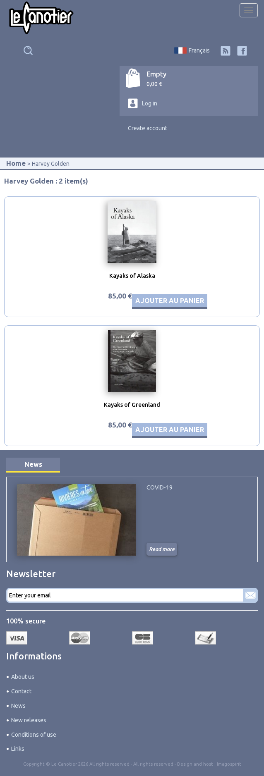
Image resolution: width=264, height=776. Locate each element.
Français (199, 50)
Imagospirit (229, 764)
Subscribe (250, 595)
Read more (162, 549)
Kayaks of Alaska (132, 275)
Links (17, 748)
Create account (147, 128)
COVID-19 (159, 487)
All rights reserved (153, 764)
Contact (21, 691)
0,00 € (154, 84)
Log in (149, 103)
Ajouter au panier (169, 300)
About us (22, 676)
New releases (28, 720)
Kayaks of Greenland (132, 404)
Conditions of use (33, 734)
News (33, 464)
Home (16, 163)
